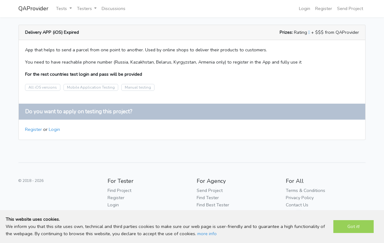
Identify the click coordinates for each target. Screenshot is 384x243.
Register (323, 8)
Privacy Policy (300, 197)
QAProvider (33, 8)
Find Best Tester (213, 205)
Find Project (119, 190)
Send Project (350, 8)
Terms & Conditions (305, 190)
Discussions (113, 8)
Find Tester (208, 197)
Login (304, 8)
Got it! (353, 226)
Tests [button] (62, 8)
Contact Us (297, 205)
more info (207, 233)
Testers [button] (85, 8)
